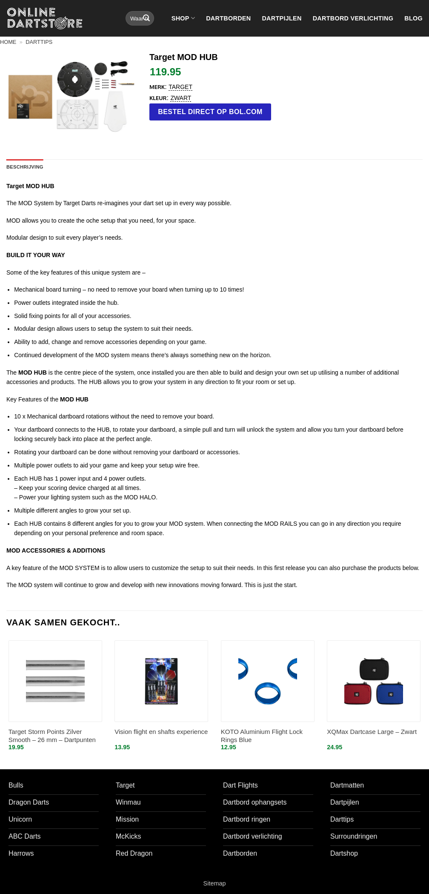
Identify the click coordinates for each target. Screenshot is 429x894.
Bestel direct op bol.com (210, 111)
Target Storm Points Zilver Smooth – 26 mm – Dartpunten (52, 736)
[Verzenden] (146, 18)
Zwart (180, 98)
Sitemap (214, 883)
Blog (413, 18)
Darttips (39, 42)
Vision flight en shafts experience (161, 731)
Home (8, 42)
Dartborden (228, 18)
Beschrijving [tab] (24, 166)
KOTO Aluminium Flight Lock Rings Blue (262, 736)
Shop (183, 18)
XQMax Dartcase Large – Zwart (372, 731)
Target (180, 86)
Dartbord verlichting (353, 18)
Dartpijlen (281, 18)
